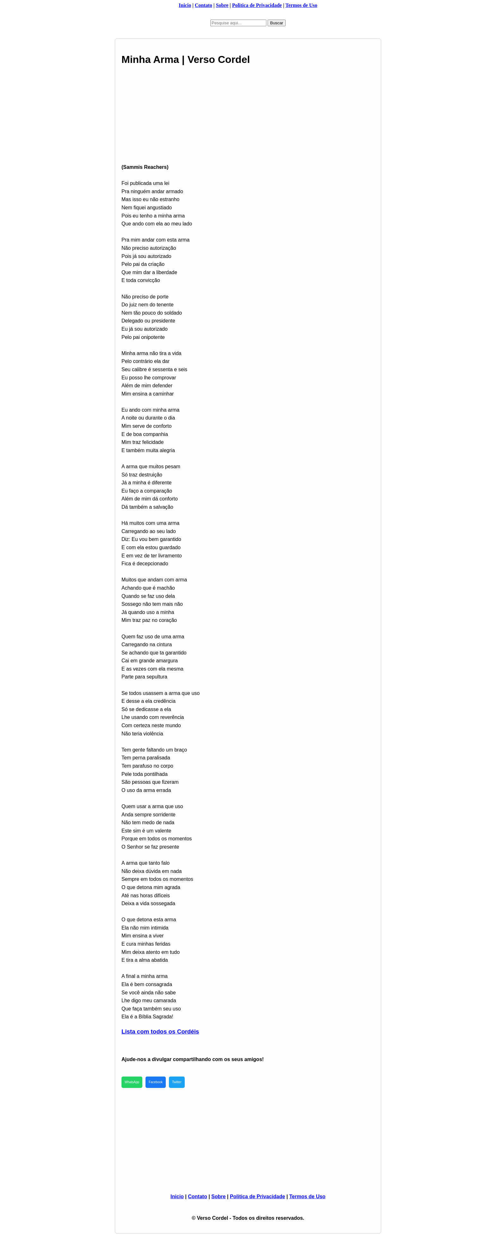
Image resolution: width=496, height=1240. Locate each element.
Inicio (185, 5)
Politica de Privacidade (257, 5)
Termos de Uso (301, 5)
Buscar (276, 23)
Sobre (222, 5)
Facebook (156, 1082)
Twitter (176, 1082)
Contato (203, 5)
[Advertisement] (248, 119)
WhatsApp (132, 1082)
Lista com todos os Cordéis (160, 1031)
